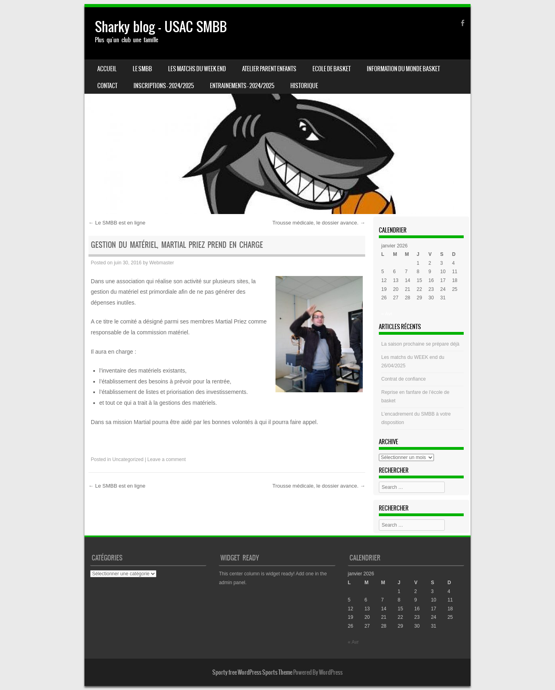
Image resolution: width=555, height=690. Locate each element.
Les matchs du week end (197, 68)
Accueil (107, 68)
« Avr (386, 314)
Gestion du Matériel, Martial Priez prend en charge (177, 244)
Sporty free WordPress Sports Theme (252, 672)
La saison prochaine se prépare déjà (420, 344)
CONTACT (107, 85)
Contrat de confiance (403, 379)
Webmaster (161, 263)
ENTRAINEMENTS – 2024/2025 (242, 85)
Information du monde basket (403, 68)
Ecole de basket (331, 68)
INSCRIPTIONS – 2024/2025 (164, 85)
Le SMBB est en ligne (117, 223)
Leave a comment (166, 459)
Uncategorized (127, 459)
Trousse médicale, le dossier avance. (318, 223)
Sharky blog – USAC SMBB (161, 27)
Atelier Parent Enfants (269, 68)
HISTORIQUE (304, 85)
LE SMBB (142, 68)
